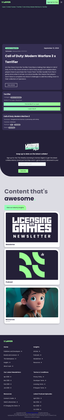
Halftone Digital (35, 417)
